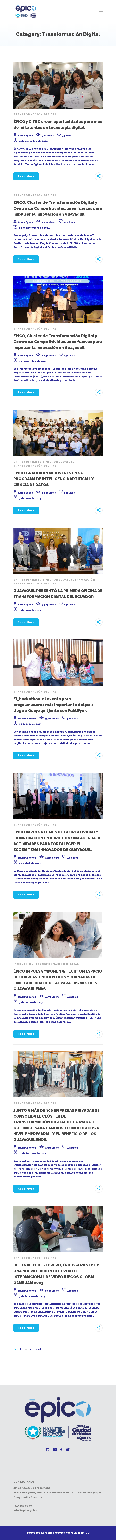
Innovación (85, 579)
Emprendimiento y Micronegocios (43, 462)
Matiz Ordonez (27, 718)
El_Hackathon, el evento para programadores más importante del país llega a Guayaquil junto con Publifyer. (53, 704)
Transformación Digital (35, 114)
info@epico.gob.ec (26, 1510)
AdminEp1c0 (25, 135)
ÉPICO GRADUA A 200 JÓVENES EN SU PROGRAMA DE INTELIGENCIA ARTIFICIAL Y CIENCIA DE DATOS (53, 479)
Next (39, 1349)
